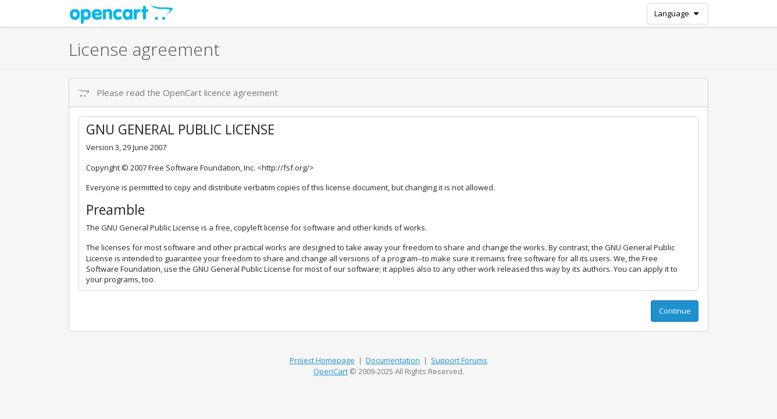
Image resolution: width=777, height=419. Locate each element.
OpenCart (330, 371)
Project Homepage (322, 360)
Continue (675, 311)
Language (677, 13)
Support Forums (459, 360)
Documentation (393, 360)
